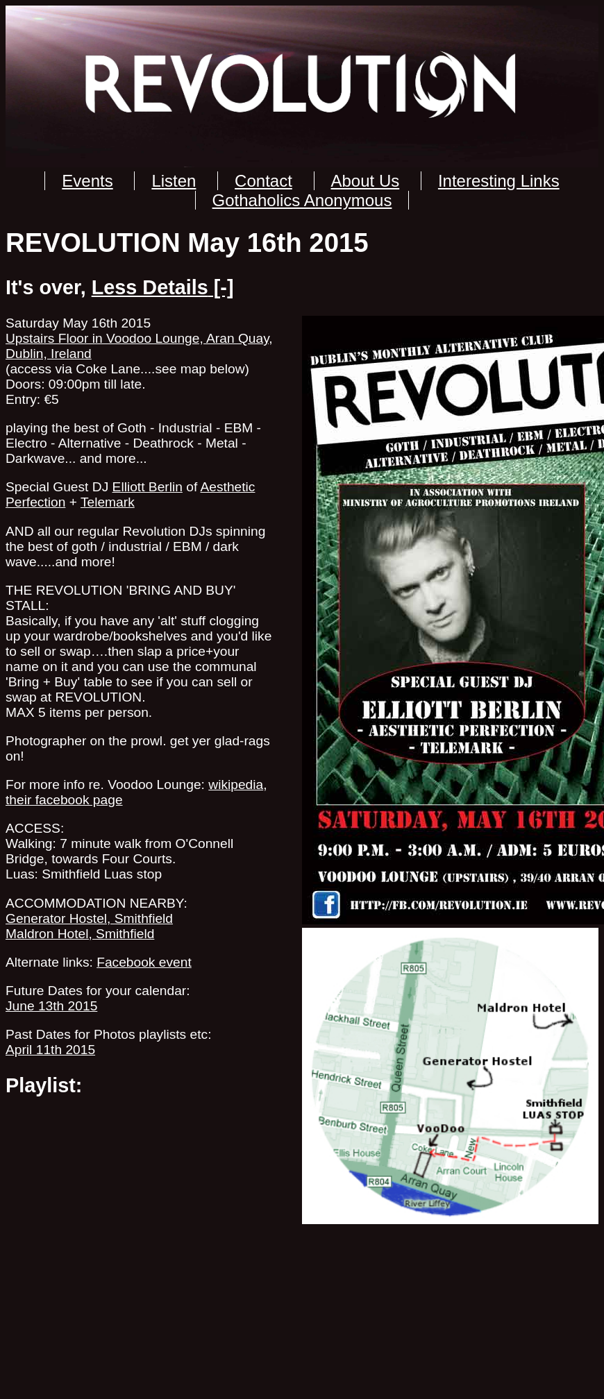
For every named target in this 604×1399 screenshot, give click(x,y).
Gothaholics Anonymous (302, 200)
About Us (365, 180)
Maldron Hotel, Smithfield (80, 933)
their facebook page (64, 799)
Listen (173, 180)
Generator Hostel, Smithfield (89, 918)
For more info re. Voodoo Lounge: (105, 784)
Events (87, 180)
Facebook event (144, 962)
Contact (263, 180)
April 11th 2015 (50, 1049)
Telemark (108, 502)
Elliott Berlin (147, 487)
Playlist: (44, 1085)
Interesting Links (499, 180)
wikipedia (235, 784)
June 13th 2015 (51, 1006)
